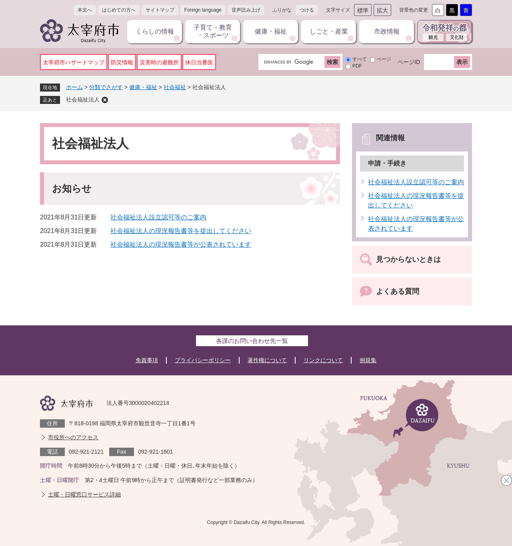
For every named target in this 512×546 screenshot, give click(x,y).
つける (307, 10)
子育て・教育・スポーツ (213, 31)
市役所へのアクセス (73, 437)
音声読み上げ (246, 10)
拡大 (382, 10)
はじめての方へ (119, 10)
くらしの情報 (155, 31)
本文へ (85, 10)
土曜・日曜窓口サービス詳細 (84, 494)
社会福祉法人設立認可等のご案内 (158, 217)
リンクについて (323, 360)
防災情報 (122, 62)
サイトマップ (160, 10)
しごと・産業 (329, 31)
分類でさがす (106, 87)
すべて (359, 59)
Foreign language (203, 10)
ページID (409, 62)
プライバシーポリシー (203, 360)
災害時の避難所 (159, 62)
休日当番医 (199, 62)
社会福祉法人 (83, 99)
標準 (362, 10)
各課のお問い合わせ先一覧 (252, 340)
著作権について (267, 360)
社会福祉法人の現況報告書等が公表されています (180, 244)
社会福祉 (175, 87)
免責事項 (147, 360)
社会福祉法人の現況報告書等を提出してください (180, 230)
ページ (384, 59)
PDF (357, 66)
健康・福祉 (271, 31)
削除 (105, 100)
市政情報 (387, 31)
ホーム (74, 87)
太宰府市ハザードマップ (73, 62)
